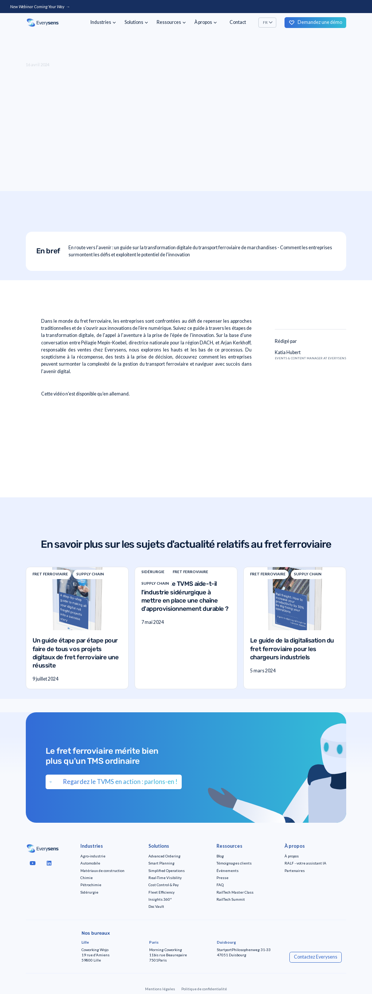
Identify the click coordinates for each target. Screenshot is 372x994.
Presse (222, 877)
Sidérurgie (89, 892)
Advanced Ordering (164, 856)
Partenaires (295, 870)
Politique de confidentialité (204, 989)
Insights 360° (160, 899)
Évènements (227, 870)
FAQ (220, 884)
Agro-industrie (92, 856)
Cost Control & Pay (163, 884)
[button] (103, 22)
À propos (292, 856)
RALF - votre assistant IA (305, 863)
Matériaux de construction (102, 870)
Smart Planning (161, 863)
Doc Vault (156, 906)
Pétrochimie (90, 884)
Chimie (86, 877)
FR (265, 22)
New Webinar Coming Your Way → (40, 6)
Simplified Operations (166, 870)
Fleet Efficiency (161, 892)
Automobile (90, 863)
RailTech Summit (230, 899)
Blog (220, 856)
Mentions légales (160, 989)
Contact (238, 22)
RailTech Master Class (234, 892)
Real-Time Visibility (165, 877)
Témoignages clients (234, 863)
